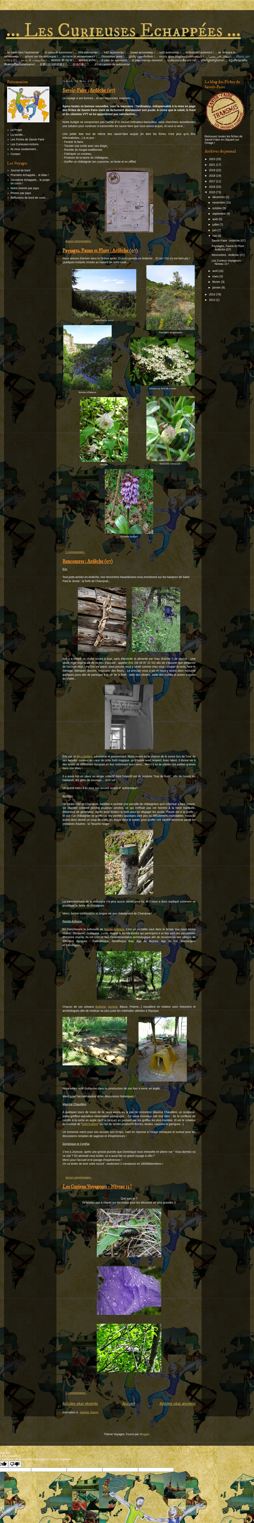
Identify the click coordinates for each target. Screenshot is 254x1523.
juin (215, 230)
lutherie (101, 1006)
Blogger (144, 1434)
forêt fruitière (90, 1124)
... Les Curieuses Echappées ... (123, 31)
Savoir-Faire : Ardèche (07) (88, 90)
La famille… (18, 134)
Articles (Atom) (89, 1412)
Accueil (128, 1403)
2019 (212, 170)
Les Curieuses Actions (25, 144)
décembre (219, 197)
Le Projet (16, 130)
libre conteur (84, 756)
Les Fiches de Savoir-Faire (27, 139)
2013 (212, 299)
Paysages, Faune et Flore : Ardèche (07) (100, 251)
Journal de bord (20, 170)
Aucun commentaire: (78, 241)
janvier (216, 287)
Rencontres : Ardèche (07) (87, 561)
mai (215, 235)
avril (215, 271)
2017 (212, 181)
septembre (219, 213)
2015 (212, 192)
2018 (212, 175)
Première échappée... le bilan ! (30, 175)
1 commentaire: (75, 552)
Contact (15, 154)
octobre (217, 208)
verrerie (112, 1006)
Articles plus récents (80, 1403)
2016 (212, 186)
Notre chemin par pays (25, 188)
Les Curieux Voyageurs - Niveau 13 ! (97, 1187)
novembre (219, 202)
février (216, 281)
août (215, 219)
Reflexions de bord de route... (29, 197)
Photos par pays (21, 193)
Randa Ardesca (114, 929)
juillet (216, 224)
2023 (212, 159)
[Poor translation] (14, 1464)
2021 (212, 164)
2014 (212, 294)
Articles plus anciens (177, 1403)
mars (215, 276)
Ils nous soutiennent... (24, 149)
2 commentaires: (76, 1393)
